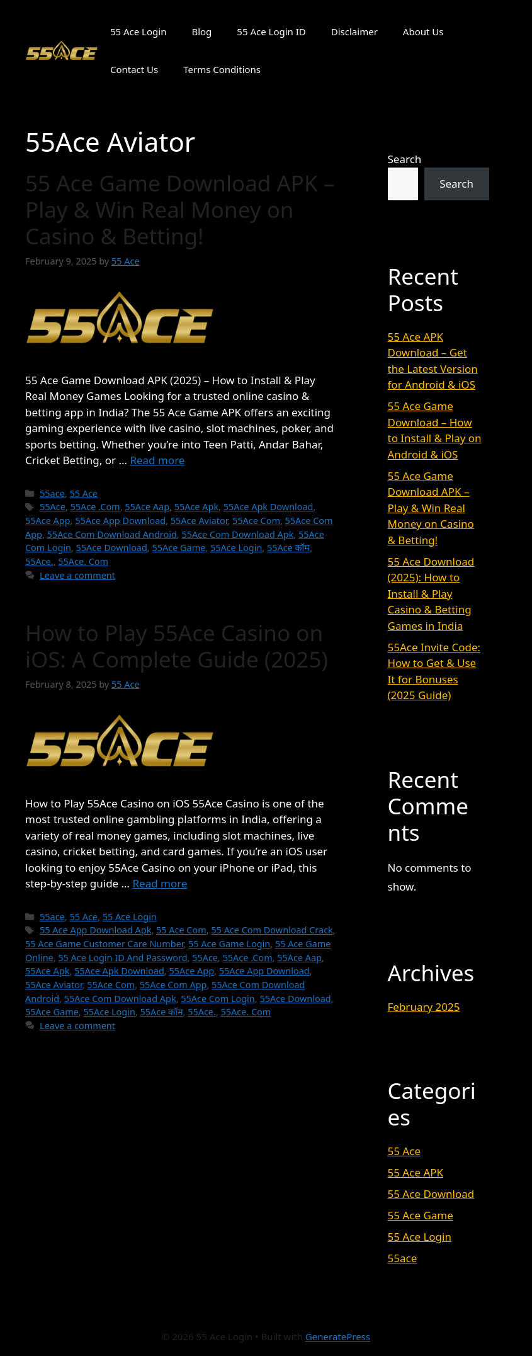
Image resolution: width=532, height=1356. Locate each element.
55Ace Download (111, 548)
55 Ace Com (181, 930)
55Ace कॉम (288, 548)
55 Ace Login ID (271, 31)
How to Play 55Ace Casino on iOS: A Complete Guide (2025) (176, 646)
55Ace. (39, 561)
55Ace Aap (147, 507)
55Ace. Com (83, 561)
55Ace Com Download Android (112, 534)
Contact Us (134, 69)
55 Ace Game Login (229, 944)
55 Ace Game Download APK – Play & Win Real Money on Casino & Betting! (179, 209)
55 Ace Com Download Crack (271, 930)
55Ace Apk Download (269, 507)
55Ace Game (178, 548)
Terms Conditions (222, 69)
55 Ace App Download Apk (95, 930)
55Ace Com (256, 521)
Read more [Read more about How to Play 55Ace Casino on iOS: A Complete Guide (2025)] (159, 883)
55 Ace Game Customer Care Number (104, 944)
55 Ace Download (431, 1194)
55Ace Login (236, 548)
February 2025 (424, 1007)
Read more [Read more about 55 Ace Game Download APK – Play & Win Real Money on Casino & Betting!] (157, 460)
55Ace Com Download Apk (237, 534)
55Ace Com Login (218, 999)
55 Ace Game (420, 1215)
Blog (201, 31)
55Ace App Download (120, 521)
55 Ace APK (416, 1172)
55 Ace (83, 493)
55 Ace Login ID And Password (122, 958)
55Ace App (48, 521)
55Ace (52, 507)
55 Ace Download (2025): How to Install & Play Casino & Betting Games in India (431, 593)
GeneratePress (337, 1336)
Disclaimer (354, 31)
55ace (52, 493)
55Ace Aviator (199, 521)
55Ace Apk (196, 507)
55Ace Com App (173, 985)
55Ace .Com (95, 507)
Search (405, 159)
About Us (423, 31)
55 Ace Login (138, 31)
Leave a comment (77, 575)
